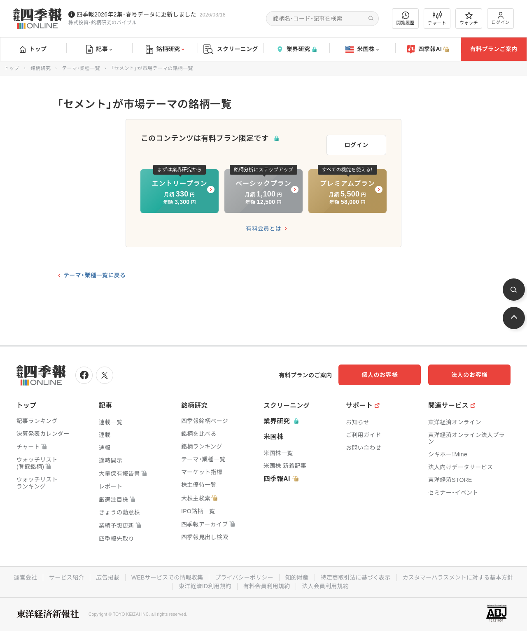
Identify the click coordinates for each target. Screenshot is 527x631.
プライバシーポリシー (305, 576)
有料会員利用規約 (328, 584)
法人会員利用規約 (387, 584)
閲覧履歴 (405, 18)
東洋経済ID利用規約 (266, 584)
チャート (437, 18)
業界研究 (296, 49)
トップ (33, 49)
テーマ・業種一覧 (81, 68)
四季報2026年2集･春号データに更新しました (136, 14)
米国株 (362, 49)
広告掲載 (168, 576)
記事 (99, 49)
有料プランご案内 (493, 49)
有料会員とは (263, 228)
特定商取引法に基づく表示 (417, 576)
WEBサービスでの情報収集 (228, 576)
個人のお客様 (391, 374)
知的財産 (359, 576)
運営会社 (85, 576)
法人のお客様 (473, 374)
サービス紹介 (127, 576)
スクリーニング (230, 49)
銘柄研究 (165, 49)
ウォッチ (468, 18)
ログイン (501, 18)
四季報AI (428, 49)
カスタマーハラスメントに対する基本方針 (172, 584)
